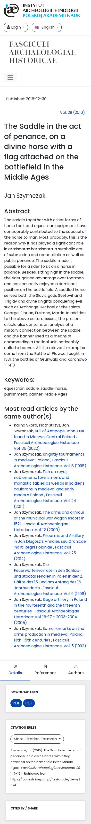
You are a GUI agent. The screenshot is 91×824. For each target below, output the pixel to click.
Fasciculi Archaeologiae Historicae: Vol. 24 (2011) (45, 500)
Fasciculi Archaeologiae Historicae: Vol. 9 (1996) (50, 590)
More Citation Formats (36, 739)
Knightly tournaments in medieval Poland (49, 457)
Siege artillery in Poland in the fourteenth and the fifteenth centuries (50, 605)
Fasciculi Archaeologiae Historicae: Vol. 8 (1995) (50, 463)
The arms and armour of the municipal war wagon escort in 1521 (49, 518)
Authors (76, 670)
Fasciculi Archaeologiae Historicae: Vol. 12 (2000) (41, 527)
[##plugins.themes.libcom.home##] (45, 52)
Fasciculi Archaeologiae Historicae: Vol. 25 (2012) (45, 553)
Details (15, 670)
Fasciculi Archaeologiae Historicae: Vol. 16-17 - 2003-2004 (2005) (46, 617)
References (45, 670)
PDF (16, 703)
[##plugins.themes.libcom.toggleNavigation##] (10, 77)
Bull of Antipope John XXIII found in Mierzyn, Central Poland (49, 434)
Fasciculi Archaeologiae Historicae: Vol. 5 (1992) (50, 643)
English (45, 27)
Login (14, 27)
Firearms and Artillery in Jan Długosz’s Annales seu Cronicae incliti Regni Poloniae (50, 541)
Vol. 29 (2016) (72, 112)
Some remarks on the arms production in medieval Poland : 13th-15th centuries (49, 634)
